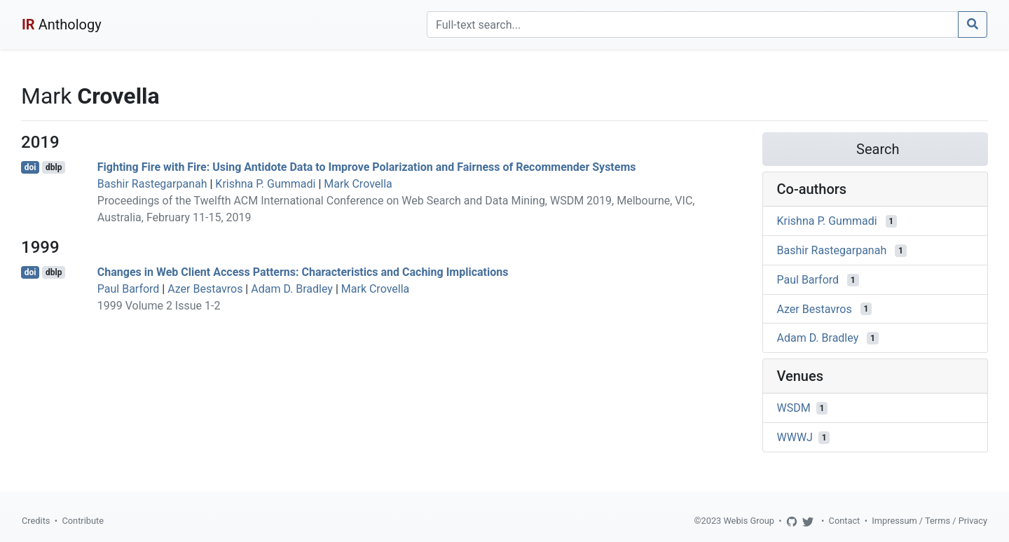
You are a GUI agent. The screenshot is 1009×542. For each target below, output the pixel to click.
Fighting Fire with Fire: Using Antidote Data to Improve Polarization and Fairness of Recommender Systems (366, 167)
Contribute (83, 520)
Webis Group (748, 520)
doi (30, 167)
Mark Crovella (358, 183)
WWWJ (795, 437)
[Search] (693, 24)
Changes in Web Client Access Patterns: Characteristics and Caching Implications (303, 272)
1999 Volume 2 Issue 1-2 (159, 305)
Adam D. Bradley (292, 289)
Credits (36, 520)
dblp (54, 167)
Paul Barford (128, 289)
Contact (844, 520)
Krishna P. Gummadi (265, 183)
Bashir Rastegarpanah (152, 183)
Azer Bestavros (204, 289)
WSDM (794, 408)
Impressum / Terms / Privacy (929, 520)
